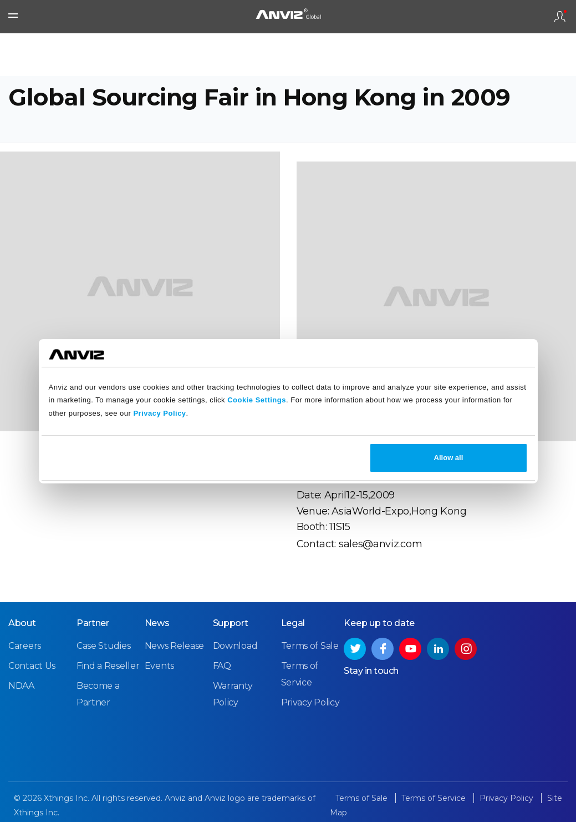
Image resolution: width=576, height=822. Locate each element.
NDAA (21, 685)
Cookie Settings (256, 400)
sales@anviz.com (380, 544)
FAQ (222, 665)
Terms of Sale (310, 646)
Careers (24, 646)
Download (235, 646)
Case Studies (103, 646)
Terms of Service (434, 798)
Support (230, 623)
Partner (93, 623)
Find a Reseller (108, 665)
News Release (174, 646)
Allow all (448, 457)
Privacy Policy (159, 413)
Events (159, 665)
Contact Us (31, 665)
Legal (293, 623)
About (22, 623)
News (157, 623)
